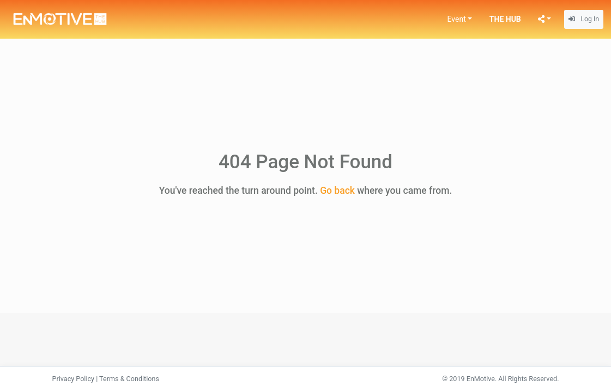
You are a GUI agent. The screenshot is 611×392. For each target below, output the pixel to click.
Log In (583, 19)
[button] (460, 19)
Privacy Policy (73, 379)
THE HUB (505, 19)
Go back (337, 190)
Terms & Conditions (129, 379)
